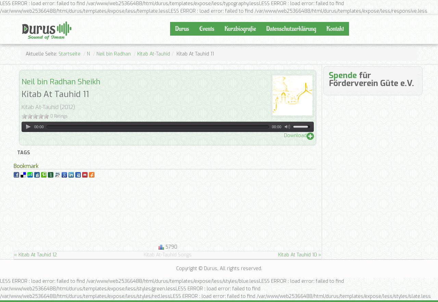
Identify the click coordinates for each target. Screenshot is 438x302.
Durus (29, 21)
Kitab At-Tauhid (153, 54)
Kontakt (335, 29)
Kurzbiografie (240, 29)
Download (295, 135)
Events (206, 29)
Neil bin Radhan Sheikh (61, 82)
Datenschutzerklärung (291, 29)
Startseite (69, 54)
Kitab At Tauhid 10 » (299, 255)
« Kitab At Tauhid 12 (35, 255)
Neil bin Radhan (113, 54)
